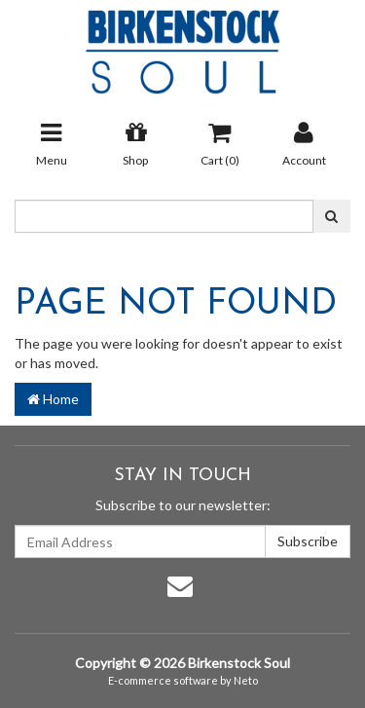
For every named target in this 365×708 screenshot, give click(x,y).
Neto (246, 680)
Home (53, 399)
